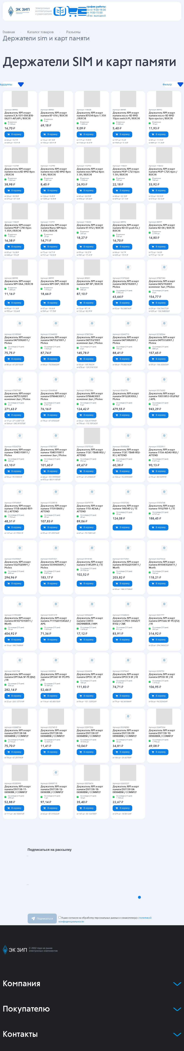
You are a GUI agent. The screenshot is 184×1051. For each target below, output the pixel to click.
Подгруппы (37, 86)
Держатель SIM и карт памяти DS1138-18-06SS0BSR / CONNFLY (92, 777)
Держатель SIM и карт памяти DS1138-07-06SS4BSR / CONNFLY (92, 721)
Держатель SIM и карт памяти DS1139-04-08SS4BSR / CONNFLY (128, 777)
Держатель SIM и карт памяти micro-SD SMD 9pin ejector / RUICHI (164, 117)
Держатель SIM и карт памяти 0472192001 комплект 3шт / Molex (164, 283)
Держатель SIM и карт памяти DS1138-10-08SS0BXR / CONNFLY (164, 721)
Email (43, 884)
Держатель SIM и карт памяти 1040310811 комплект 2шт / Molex (56, 451)
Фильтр (147, 86)
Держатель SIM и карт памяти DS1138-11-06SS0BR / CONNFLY (19, 777)
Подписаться (42, 905)
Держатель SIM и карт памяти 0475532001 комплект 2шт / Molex (19, 395)
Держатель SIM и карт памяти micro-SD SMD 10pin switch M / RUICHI (128, 117)
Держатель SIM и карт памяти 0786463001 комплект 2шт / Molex (92, 395)
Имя (40, 855)
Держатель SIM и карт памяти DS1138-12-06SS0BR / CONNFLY (56, 777)
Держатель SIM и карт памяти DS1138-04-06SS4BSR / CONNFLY (19, 721)
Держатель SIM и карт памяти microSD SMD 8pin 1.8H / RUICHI (56, 174)
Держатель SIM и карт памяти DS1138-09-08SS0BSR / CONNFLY (128, 721)
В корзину (14, 136)
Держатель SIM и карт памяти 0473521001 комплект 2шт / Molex (92, 339)
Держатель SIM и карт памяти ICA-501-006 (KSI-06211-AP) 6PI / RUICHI (19, 117)
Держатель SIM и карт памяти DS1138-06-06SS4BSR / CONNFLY (56, 721)
